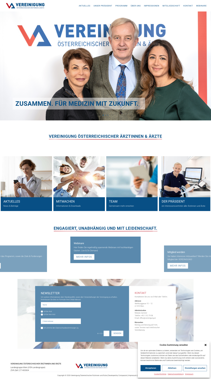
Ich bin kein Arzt (68, 314)
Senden (113, 327)
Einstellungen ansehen (195, 368)
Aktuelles (84, 6)
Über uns (136, 6)
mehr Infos (84, 241)
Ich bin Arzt (66, 312)
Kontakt (188, 6)
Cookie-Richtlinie (160, 374)
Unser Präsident (103, 6)
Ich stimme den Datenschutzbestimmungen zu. (75, 323)
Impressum (189, 374)
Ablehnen (172, 368)
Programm (121, 6)
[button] (205, 345)
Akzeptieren (150, 368)
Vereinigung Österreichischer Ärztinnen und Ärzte (89, 375)
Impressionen (151, 6)
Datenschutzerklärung (176, 374)
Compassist (122, 375)
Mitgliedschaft (171, 6)
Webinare (201, 6)
